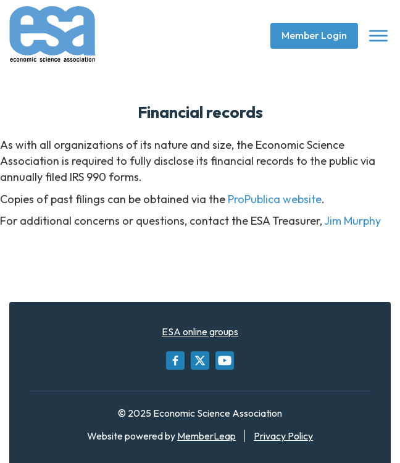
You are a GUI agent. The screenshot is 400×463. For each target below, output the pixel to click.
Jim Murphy (352, 221)
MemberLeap (206, 436)
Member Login (314, 35)
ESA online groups (200, 331)
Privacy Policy (283, 436)
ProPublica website (275, 199)
